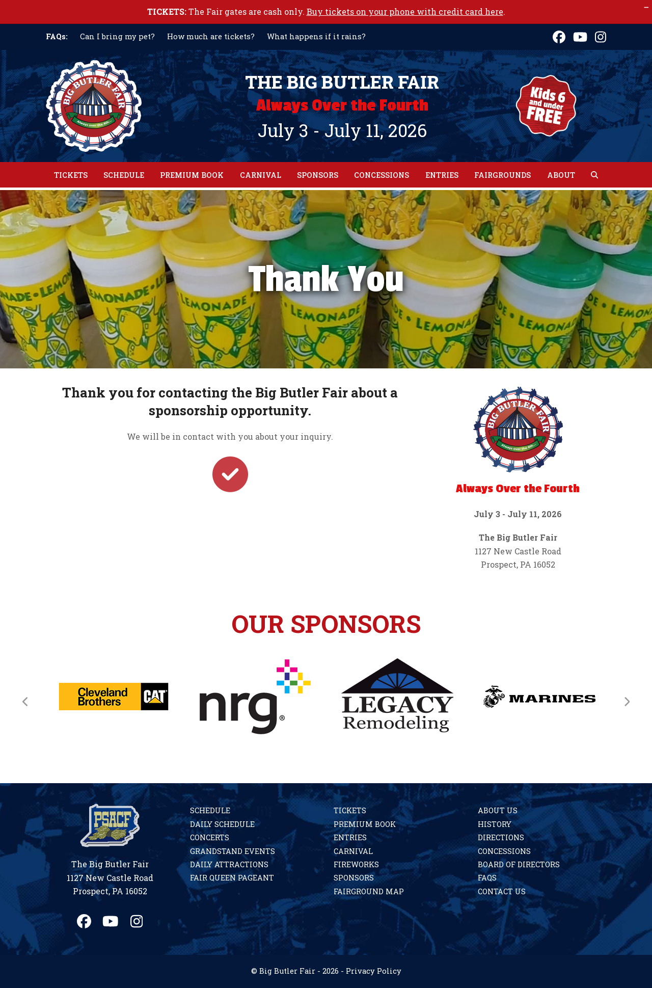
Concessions (504, 851)
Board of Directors (519, 864)
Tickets (350, 810)
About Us (498, 810)
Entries (350, 837)
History (494, 824)
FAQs (487, 878)
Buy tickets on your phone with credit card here (405, 11)
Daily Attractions (229, 864)
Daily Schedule (222, 824)
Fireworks (356, 864)
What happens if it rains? (316, 36)
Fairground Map (369, 891)
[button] (594, 175)
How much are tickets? (211, 36)
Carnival (353, 851)
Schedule (210, 810)
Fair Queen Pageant (232, 878)
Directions (501, 837)
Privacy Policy (373, 971)
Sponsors (354, 878)
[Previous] (25, 701)
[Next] (626, 701)
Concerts (209, 837)
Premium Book (365, 824)
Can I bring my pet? (117, 36)
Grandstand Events (232, 851)
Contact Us (502, 891)
